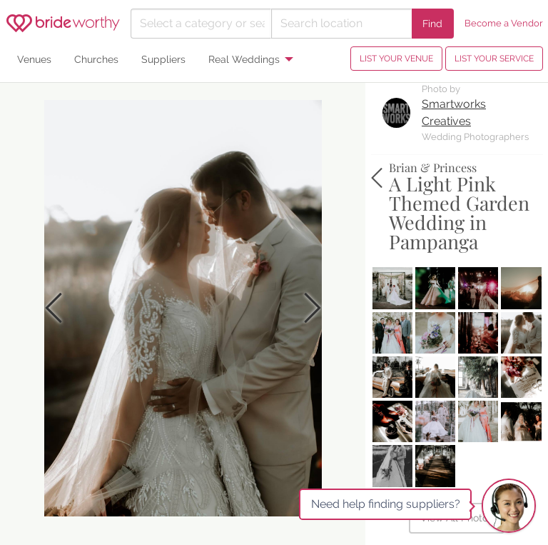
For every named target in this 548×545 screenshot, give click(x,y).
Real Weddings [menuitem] (244, 59)
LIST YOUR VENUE (396, 59)
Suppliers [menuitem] (163, 59)
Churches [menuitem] (96, 59)
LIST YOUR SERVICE (494, 59)
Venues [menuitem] (34, 59)
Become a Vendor (504, 23)
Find (432, 23)
